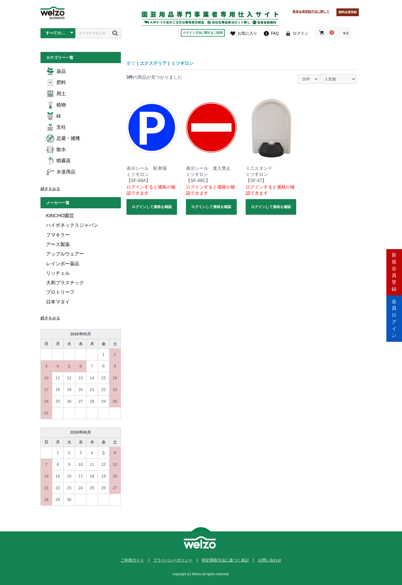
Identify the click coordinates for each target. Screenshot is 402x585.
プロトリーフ (60, 292)
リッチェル (58, 273)
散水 (56, 149)
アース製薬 (58, 244)
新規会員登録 (394, 269)
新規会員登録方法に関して (311, 11)
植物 (56, 105)
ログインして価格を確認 (152, 207)
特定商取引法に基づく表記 (225, 560)
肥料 (56, 82)
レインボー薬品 (62, 263)
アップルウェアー (65, 254)
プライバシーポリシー (172, 560)
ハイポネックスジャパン (72, 225)
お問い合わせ (269, 560)
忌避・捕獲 (63, 138)
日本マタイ (58, 302)
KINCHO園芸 (60, 215)
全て (130, 63)
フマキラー (58, 235)
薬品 (56, 71)
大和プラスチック (65, 282)
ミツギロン (182, 63)
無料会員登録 (347, 12)
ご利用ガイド (132, 560)
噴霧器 (58, 161)
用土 (56, 94)
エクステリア (153, 63)
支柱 (56, 127)
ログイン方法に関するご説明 (203, 32)
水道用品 (60, 172)
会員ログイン (394, 316)
